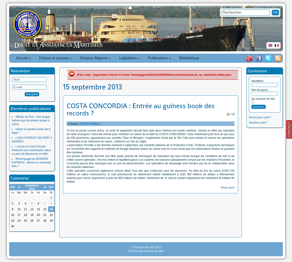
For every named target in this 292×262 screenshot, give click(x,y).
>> (51, 187)
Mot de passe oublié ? (260, 117)
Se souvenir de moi (263, 98)
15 (51, 209)
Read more (227, 187)
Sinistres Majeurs (90, 123)
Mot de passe (259, 90)
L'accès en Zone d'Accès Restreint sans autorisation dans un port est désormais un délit (31, 150)
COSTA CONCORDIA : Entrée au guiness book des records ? (140, 110)
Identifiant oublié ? (258, 122)
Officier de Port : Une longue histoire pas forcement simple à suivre (31, 120)
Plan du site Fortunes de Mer (146, 251)
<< (12, 187)
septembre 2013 (32, 187)
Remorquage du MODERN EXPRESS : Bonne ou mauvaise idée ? (31, 162)
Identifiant (257, 81)
